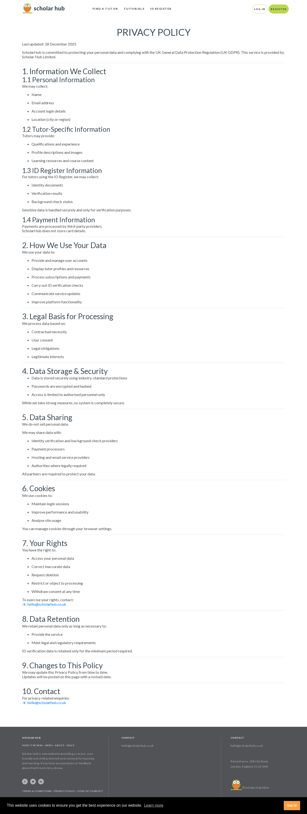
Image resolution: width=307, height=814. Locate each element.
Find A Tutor (105, 8)
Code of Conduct (90, 791)
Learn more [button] (153, 805)
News (49, 745)
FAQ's (70, 745)
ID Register (161, 8)
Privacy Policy (64, 791)
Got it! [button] (292, 805)
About (59, 745)
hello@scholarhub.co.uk (46, 604)
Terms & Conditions (37, 791)
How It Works (32, 745)
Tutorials (134, 8)
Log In (259, 9)
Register (279, 9)
